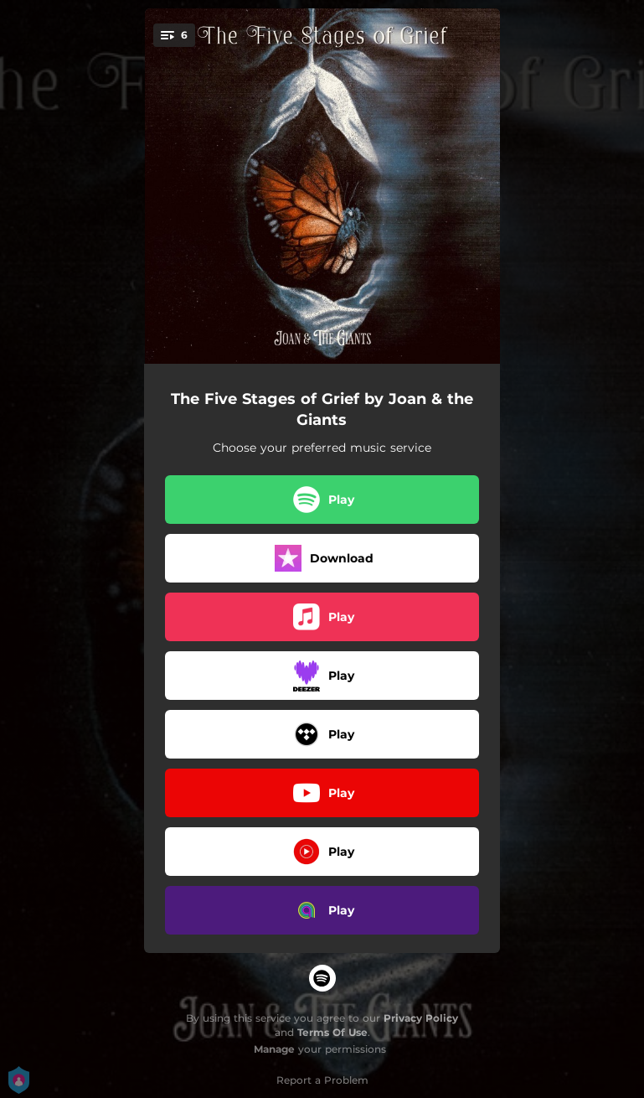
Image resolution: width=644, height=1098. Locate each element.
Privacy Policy (421, 1018)
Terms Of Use (332, 1032)
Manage (274, 1049)
